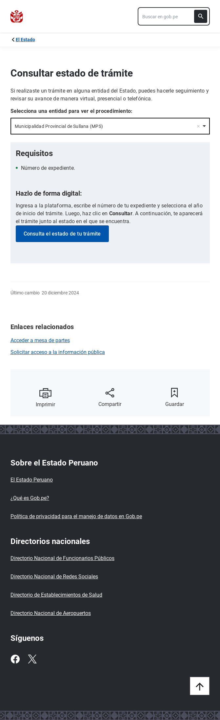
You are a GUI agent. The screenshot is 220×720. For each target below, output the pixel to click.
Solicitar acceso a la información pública (57, 352)
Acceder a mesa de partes (40, 340)
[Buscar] (200, 16)
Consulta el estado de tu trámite (62, 234)
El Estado (25, 39)
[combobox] (174, 16)
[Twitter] (32, 659)
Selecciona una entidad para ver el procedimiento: (71, 111)
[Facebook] (15, 659)
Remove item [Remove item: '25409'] (198, 126)
